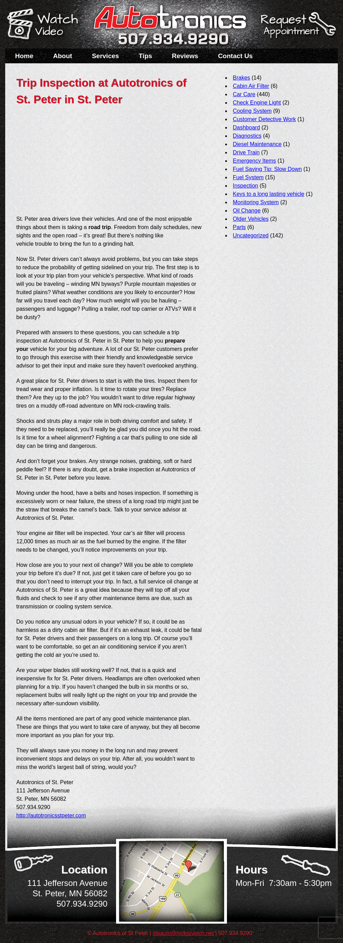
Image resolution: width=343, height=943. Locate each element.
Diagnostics (247, 136)
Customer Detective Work (264, 119)
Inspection (245, 186)
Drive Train (246, 152)
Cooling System (252, 111)
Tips (145, 56)
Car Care (244, 94)
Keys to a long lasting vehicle (268, 194)
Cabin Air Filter (251, 86)
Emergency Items (254, 161)
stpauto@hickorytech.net (183, 933)
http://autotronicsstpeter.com (51, 815)
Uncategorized (251, 235)
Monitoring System (256, 202)
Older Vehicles (251, 219)
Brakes (241, 78)
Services (105, 56)
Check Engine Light (257, 103)
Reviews (185, 56)
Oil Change (247, 211)
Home (24, 56)
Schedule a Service (297, 28)
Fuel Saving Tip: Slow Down (267, 169)
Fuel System (248, 177)
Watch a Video (46, 25)
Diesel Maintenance (257, 144)
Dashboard (246, 127)
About (62, 56)
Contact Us (235, 56)
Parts (239, 227)
